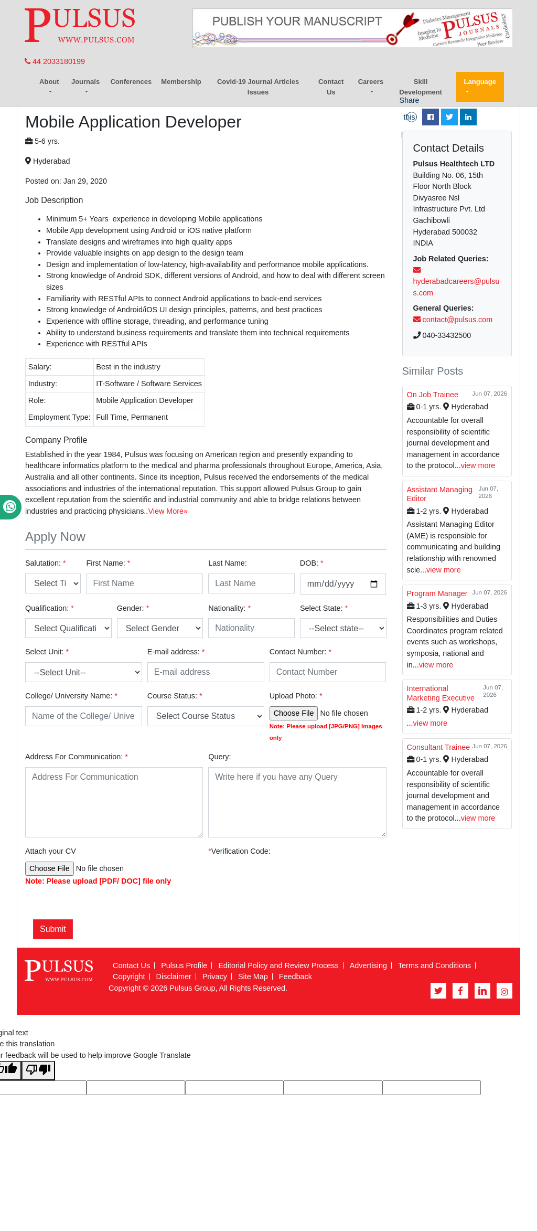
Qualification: (49, 608)
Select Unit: (47, 652)
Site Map (253, 976)
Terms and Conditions (434, 965)
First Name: (108, 563)
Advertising (368, 965)
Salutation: (45, 563)
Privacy (214, 976)
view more (478, 465)
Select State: (324, 608)
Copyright (129, 976)
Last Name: (227, 563)
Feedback (295, 976)
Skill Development (420, 87)
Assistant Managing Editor (440, 494)
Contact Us (330, 87)
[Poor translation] (38, 1070)
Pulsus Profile (184, 965)
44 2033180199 (55, 61)
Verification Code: (239, 851)
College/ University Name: (71, 696)
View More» (168, 511)
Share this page (409, 117)
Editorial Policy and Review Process (278, 965)
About (49, 82)
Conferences (131, 82)
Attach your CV (50, 851)
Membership (181, 82)
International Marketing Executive (441, 693)
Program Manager (437, 593)
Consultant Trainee (438, 747)
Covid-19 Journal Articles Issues (258, 87)
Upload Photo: (296, 696)
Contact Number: (300, 652)
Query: (219, 756)
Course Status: (174, 696)
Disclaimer (173, 976)
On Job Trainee (432, 394)
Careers (370, 82)
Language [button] (480, 82)
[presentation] (309, 886)
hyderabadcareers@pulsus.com (456, 282)
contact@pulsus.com (453, 319)
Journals (85, 82)
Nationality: (229, 608)
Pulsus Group (192, 988)
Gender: (133, 608)
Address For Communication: (76, 756)
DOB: (312, 563)
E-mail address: (176, 652)
